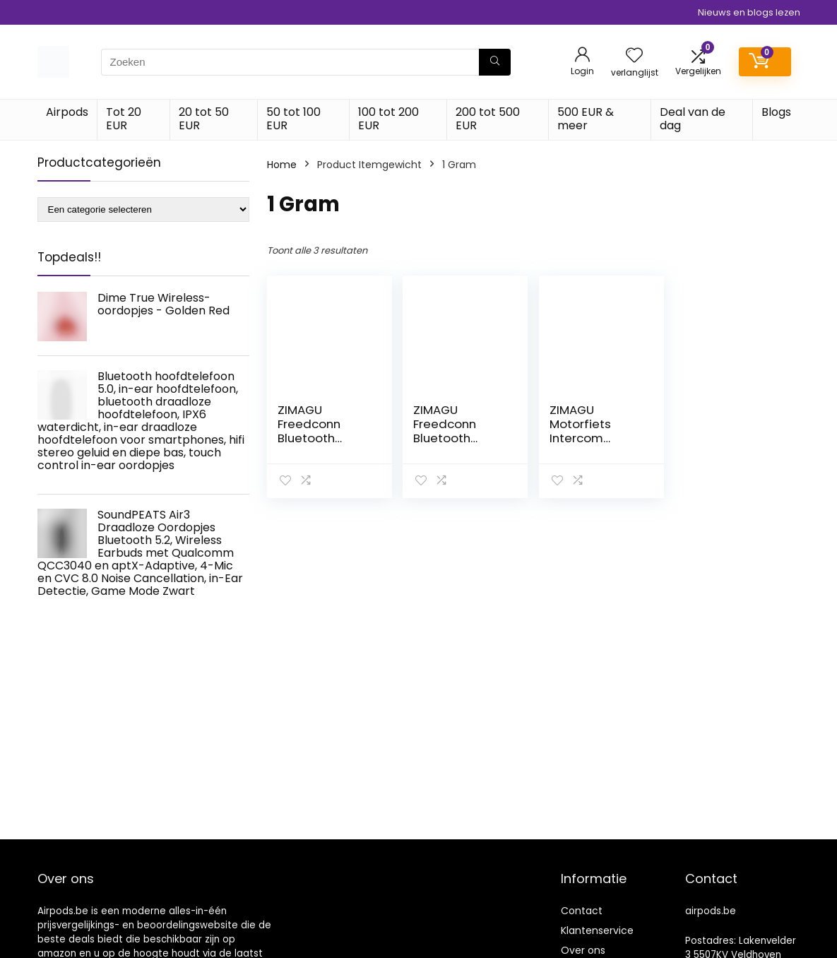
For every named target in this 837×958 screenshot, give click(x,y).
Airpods (67, 112)
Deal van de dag (692, 119)
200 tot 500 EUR (488, 119)
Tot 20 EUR (123, 119)
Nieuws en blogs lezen (749, 12)
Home (282, 165)
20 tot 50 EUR (204, 119)
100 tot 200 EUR (388, 119)
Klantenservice (597, 930)
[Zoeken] (495, 62)
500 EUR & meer (585, 119)
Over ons (583, 950)
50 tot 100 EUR (293, 119)
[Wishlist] (634, 56)
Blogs (776, 112)
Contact (581, 911)
